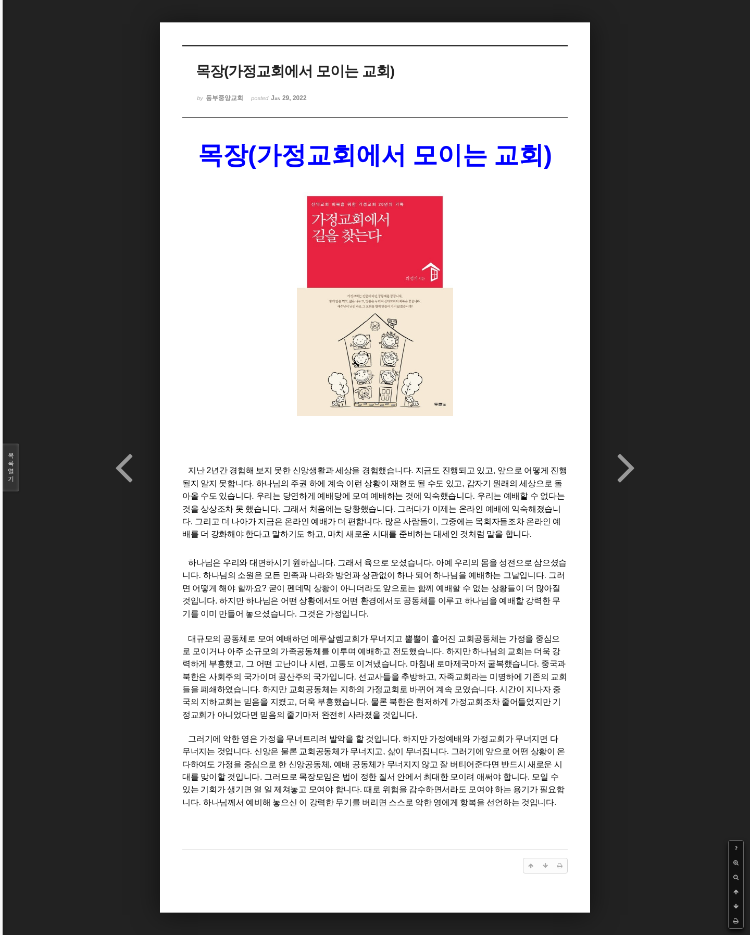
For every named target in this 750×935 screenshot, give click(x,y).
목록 (11, 467)
